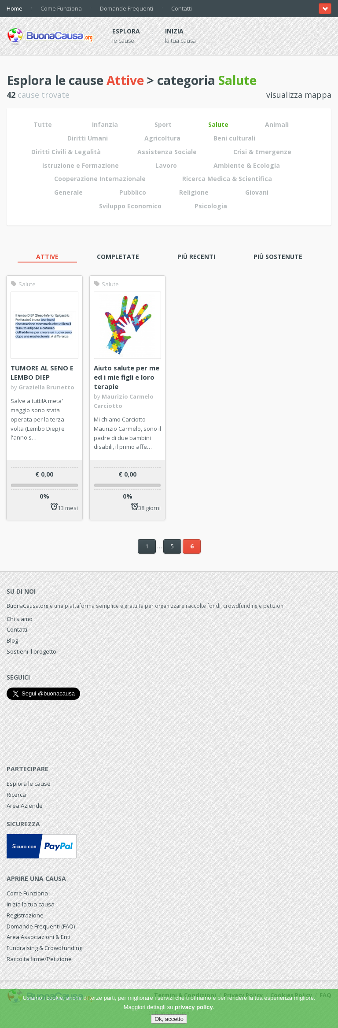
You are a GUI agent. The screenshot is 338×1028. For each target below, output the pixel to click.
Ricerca (16, 795)
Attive (47, 256)
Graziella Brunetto (46, 387)
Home (14, 8)
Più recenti (196, 256)
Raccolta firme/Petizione (39, 959)
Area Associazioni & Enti (38, 937)
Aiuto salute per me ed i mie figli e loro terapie (126, 377)
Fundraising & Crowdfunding (44, 948)
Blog (12, 640)
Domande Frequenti (126, 8)
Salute (23, 284)
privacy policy (194, 1007)
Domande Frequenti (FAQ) (41, 926)
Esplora (126, 31)
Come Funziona (61, 8)
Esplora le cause (29, 784)
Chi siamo (20, 619)
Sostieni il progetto (31, 651)
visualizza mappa (298, 94)
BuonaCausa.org (27, 605)
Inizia (174, 31)
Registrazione (25, 915)
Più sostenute (278, 256)
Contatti (181, 8)
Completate (118, 256)
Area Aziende (25, 806)
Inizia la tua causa (31, 904)
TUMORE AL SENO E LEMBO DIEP (42, 372)
